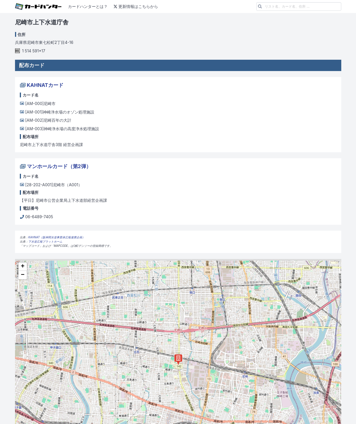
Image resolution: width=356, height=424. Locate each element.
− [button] (22, 275)
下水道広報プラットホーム (45, 241)
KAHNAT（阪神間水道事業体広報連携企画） (56, 237)
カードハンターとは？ (88, 6)
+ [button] (22, 266)
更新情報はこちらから (135, 6)
